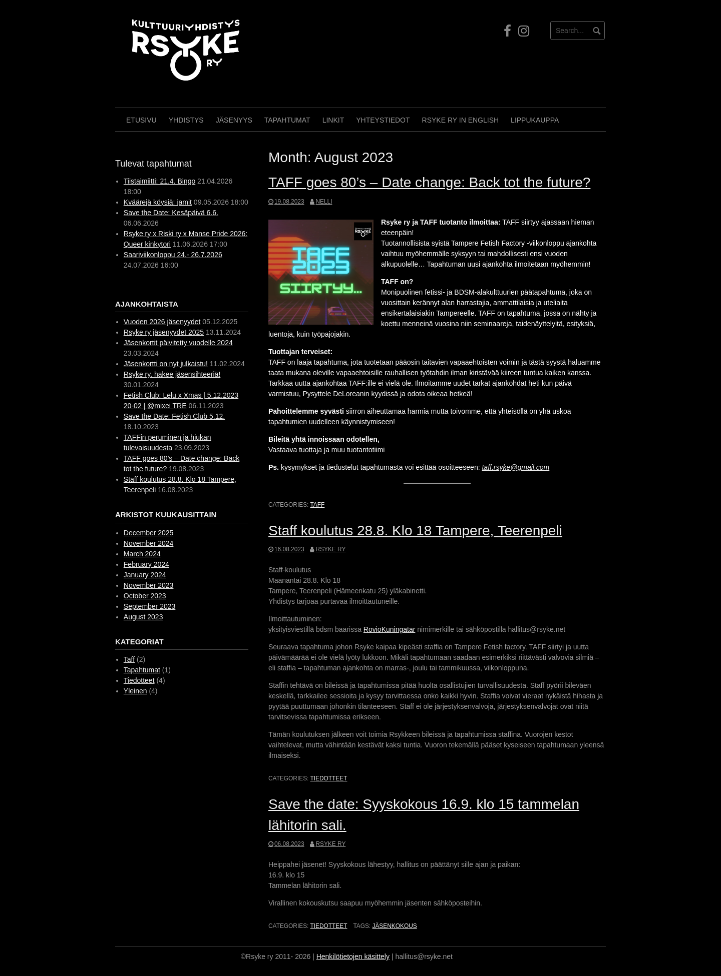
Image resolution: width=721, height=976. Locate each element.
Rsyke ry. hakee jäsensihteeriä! (172, 374)
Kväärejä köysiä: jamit (158, 202)
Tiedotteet (328, 778)
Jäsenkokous (394, 925)
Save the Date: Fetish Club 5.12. (174, 416)
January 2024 (145, 575)
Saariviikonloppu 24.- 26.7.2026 (173, 255)
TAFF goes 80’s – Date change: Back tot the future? (429, 182)
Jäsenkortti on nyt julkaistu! (166, 364)
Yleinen (135, 691)
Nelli (323, 201)
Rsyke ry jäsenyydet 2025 (164, 332)
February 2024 (146, 564)
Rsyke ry (330, 549)
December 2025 (149, 533)
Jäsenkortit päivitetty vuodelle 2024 (178, 343)
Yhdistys (186, 120)
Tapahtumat (287, 120)
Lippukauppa (535, 120)
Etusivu (141, 120)
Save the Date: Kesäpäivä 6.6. (171, 213)
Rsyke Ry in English (460, 120)
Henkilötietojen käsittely (353, 956)
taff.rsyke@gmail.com (515, 467)
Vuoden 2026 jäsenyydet (162, 322)
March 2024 (142, 554)
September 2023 (150, 606)
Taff (317, 504)
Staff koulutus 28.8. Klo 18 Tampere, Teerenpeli (415, 530)
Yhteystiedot (383, 120)
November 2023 (149, 585)
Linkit (333, 120)
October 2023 (145, 596)
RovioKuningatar (390, 629)
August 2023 (143, 617)
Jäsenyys (234, 120)
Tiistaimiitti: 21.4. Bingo (159, 181)
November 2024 (149, 543)
